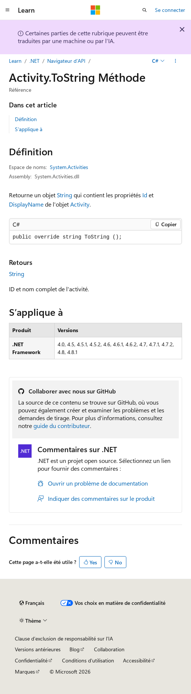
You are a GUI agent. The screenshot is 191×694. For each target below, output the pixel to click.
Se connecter (170, 9)
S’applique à (28, 129)
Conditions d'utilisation (88, 660)
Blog (74, 649)
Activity (80, 204)
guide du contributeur (61, 425)
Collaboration (109, 649)
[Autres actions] (175, 61)
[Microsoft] (95, 10)
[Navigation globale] (7, 10)
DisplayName (26, 204)
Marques (25, 671)
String (64, 195)
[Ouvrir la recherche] (144, 10)
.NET (34, 60)
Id (144, 195)
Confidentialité (31, 660)
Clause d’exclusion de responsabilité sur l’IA (64, 638)
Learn (15, 60)
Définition (26, 119)
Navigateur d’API (66, 60)
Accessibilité (136, 660)
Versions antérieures (38, 649)
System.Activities (69, 167)
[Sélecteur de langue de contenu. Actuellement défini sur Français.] (32, 603)
